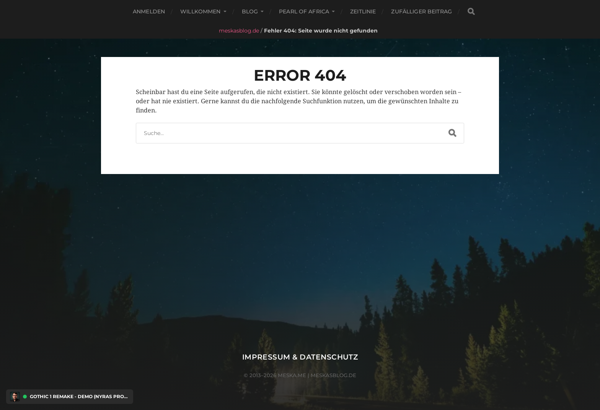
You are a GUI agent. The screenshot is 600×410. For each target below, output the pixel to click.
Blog (250, 11)
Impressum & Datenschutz (300, 357)
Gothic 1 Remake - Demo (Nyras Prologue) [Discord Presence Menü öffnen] (79, 396)
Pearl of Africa (304, 11)
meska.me (292, 375)
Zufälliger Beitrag (421, 11)
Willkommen (200, 11)
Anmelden (149, 11)
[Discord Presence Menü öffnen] (15, 397)
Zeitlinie (363, 11)
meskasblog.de (239, 30)
